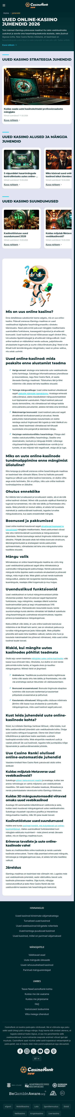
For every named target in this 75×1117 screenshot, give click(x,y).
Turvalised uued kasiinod (37, 920)
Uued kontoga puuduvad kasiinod (37, 930)
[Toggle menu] (4, 5)
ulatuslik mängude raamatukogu (33, 393)
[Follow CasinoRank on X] (33, 1051)
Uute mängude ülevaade (37, 959)
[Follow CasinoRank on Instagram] (27, 1051)
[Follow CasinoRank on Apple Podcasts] (54, 1051)
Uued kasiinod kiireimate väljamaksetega (36, 915)
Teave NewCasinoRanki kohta (37, 989)
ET (36, 1058)
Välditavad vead (37, 954)
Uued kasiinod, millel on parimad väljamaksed (37, 935)
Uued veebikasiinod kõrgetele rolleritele (37, 925)
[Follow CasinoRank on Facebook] (20, 1051)
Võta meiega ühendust (37, 1014)
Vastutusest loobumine (37, 1009)
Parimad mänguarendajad (37, 970)
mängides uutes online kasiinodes (47, 658)
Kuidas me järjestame (37, 999)
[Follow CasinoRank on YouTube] (40, 1051)
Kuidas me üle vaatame (37, 994)
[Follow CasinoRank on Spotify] (47, 1051)
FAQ (37, 1004)
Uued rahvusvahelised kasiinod (37, 965)
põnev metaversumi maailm (29, 780)
